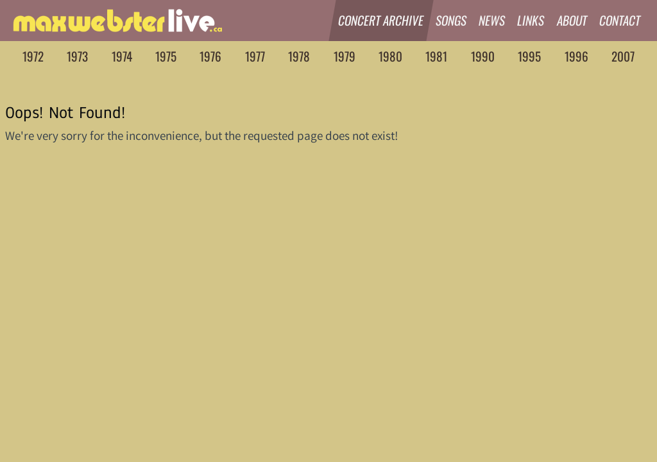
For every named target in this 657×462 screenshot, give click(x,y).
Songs (451, 20)
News (492, 20)
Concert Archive (381, 20)
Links (531, 20)
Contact (620, 20)
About (572, 20)
